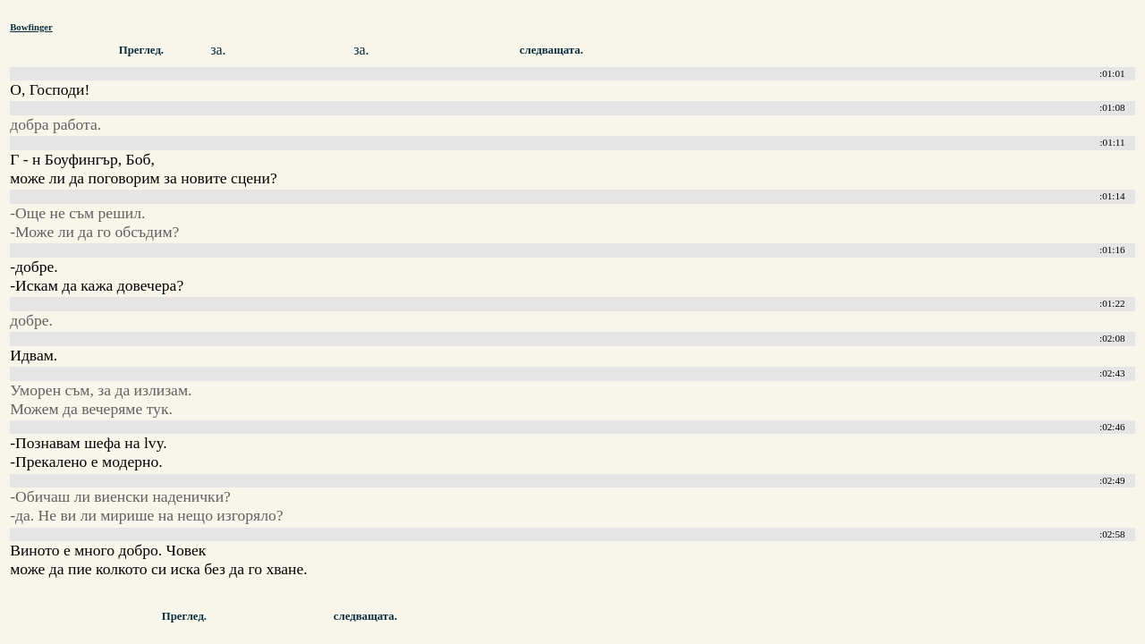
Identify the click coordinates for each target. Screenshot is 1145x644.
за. (217, 49)
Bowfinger (31, 26)
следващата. (551, 50)
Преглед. (141, 50)
